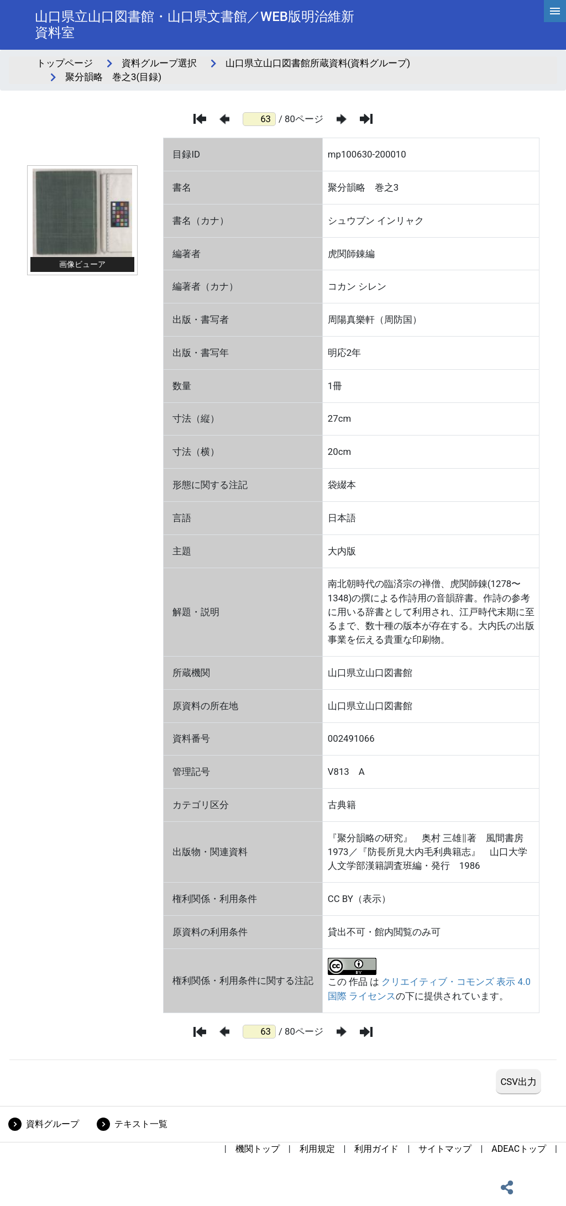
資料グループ (52, 1124)
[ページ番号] (259, 119)
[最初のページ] (199, 119)
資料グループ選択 (159, 63)
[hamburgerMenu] (555, 11)
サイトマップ (444, 1149)
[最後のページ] (366, 119)
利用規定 (317, 1149)
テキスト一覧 (140, 1124)
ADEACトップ (518, 1149)
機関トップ (257, 1149)
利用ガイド (376, 1149)
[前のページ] (224, 119)
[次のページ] (342, 119)
